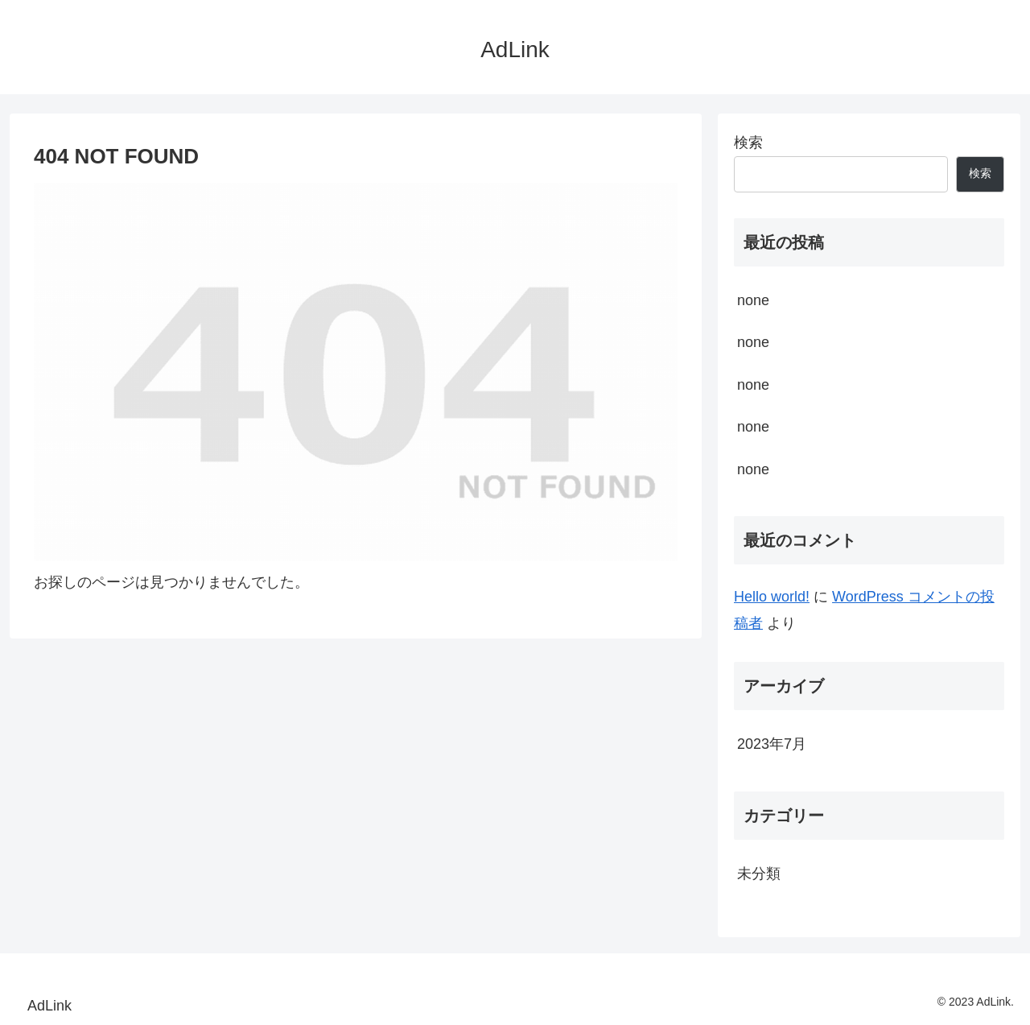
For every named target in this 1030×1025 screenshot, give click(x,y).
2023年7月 (771, 744)
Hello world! (772, 597)
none (753, 300)
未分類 (759, 874)
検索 (748, 142)
